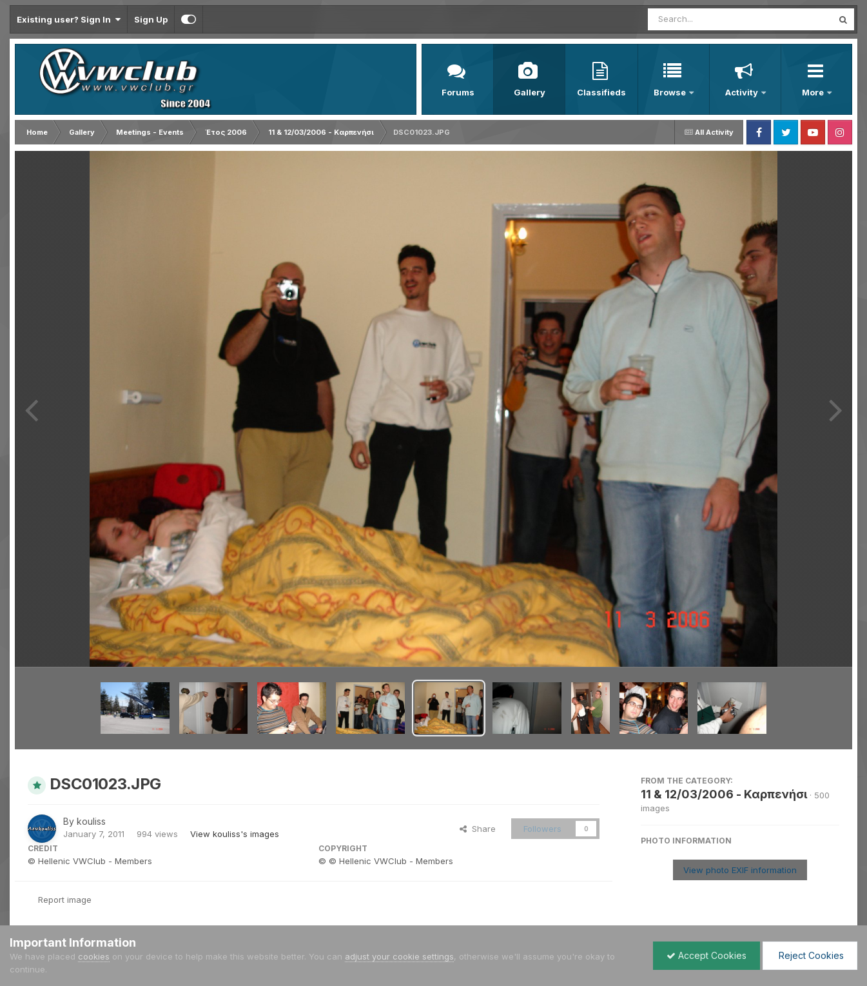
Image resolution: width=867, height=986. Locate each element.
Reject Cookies (810, 955)
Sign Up (151, 19)
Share (478, 828)
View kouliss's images (234, 834)
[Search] (705, 19)
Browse (671, 92)
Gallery (529, 92)
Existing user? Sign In (69, 19)
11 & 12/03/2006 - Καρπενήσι (724, 794)
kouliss (91, 821)
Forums (458, 92)
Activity (742, 92)
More (814, 92)
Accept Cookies (706, 955)
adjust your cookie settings (399, 956)
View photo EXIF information (740, 870)
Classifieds (601, 92)
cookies (94, 956)
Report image (65, 899)
